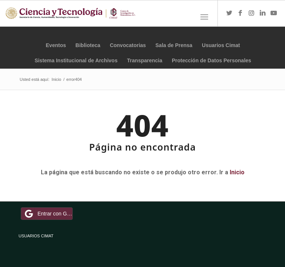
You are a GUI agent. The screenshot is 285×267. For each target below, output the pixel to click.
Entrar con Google (48, 214)
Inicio (237, 172)
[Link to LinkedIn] (262, 13)
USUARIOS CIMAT (36, 236)
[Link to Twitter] (229, 13)
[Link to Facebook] (240, 13)
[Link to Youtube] (273, 13)
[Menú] (204, 17)
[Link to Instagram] (251, 13)
